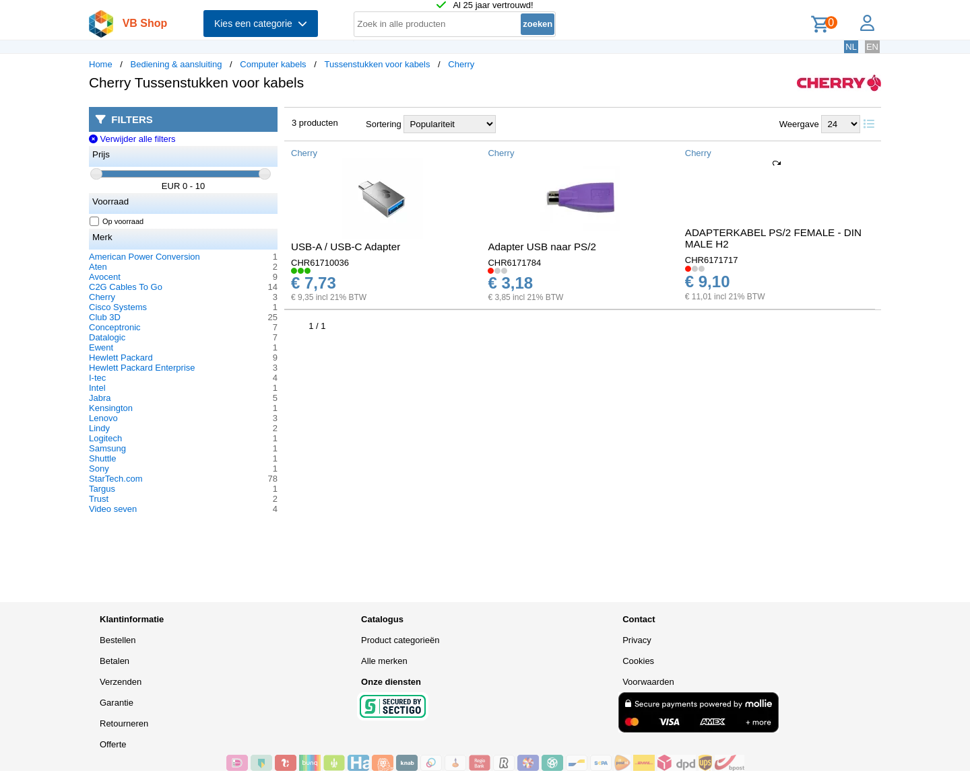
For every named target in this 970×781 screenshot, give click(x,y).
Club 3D (105, 317)
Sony (99, 468)
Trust (98, 499)
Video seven (113, 509)
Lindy (99, 428)
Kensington (111, 408)
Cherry (461, 64)
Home (100, 64)
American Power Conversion (144, 257)
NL (851, 47)
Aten (98, 267)
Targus (102, 489)
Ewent (101, 347)
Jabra (100, 398)
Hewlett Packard (121, 357)
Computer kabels (273, 64)
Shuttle (102, 458)
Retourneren (124, 723)
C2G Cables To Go (125, 287)
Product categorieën (400, 640)
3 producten (315, 123)
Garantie (116, 703)
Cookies (638, 661)
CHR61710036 (320, 263)
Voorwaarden (648, 682)
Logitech (105, 438)
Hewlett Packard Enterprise (142, 368)
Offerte (113, 744)
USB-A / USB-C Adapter (345, 246)
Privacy (636, 640)
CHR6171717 (711, 260)
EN (872, 47)
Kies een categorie (260, 23)
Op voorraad (116, 221)
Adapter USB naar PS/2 (542, 246)
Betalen (114, 661)
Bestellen (117, 640)
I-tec (97, 378)
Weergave (799, 124)
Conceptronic (115, 327)
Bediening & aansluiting (176, 64)
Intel (97, 388)
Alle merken (384, 661)
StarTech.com (115, 479)
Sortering (383, 124)
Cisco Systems (118, 307)
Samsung (107, 448)
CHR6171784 (514, 263)
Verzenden (120, 682)
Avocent (105, 277)
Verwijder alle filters (132, 139)
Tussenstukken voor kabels (377, 64)
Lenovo (103, 418)
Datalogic (107, 337)
